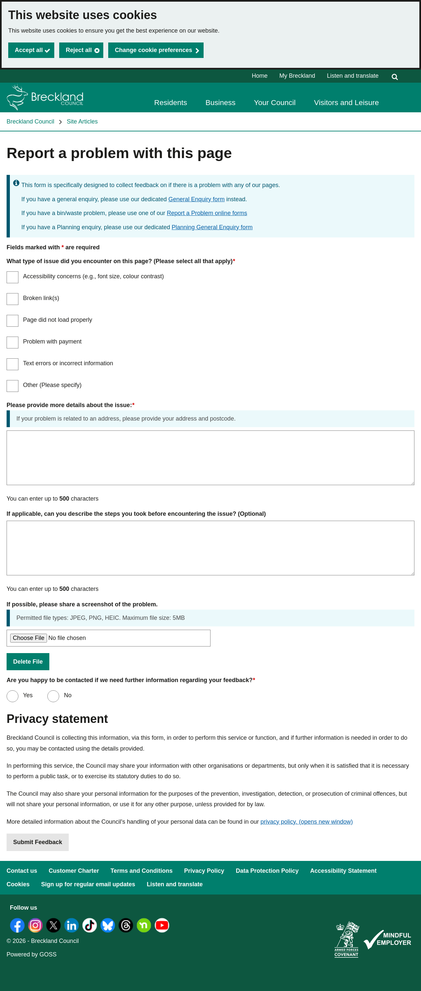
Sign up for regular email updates (88, 884)
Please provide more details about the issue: (70, 405)
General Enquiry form (196, 199)
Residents (170, 102)
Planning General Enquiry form (212, 227)
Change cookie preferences (153, 50)
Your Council (275, 102)
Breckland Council (30, 121)
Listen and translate (353, 75)
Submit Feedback (37, 842)
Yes (27, 695)
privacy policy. (306, 821)
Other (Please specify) (52, 385)
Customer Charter (74, 870)
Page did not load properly (57, 320)
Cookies (18, 884)
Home (260, 75)
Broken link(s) (41, 298)
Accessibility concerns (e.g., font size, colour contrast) (93, 276)
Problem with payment (52, 341)
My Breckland (297, 75)
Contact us (22, 870)
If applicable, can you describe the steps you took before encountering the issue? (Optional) (136, 513)
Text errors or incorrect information (68, 363)
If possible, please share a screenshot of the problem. (82, 604)
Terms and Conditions (142, 870)
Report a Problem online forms (207, 213)
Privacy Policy (204, 870)
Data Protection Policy (267, 870)
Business (220, 102)
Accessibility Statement (343, 870)
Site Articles (82, 121)
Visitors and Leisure (346, 102)
